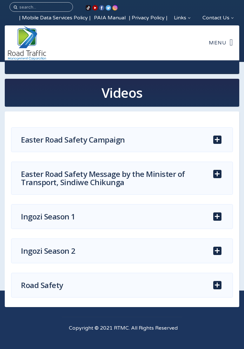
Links (182, 18)
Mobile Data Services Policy (55, 18)
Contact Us (218, 18)
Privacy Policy (148, 18)
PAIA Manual (110, 18)
